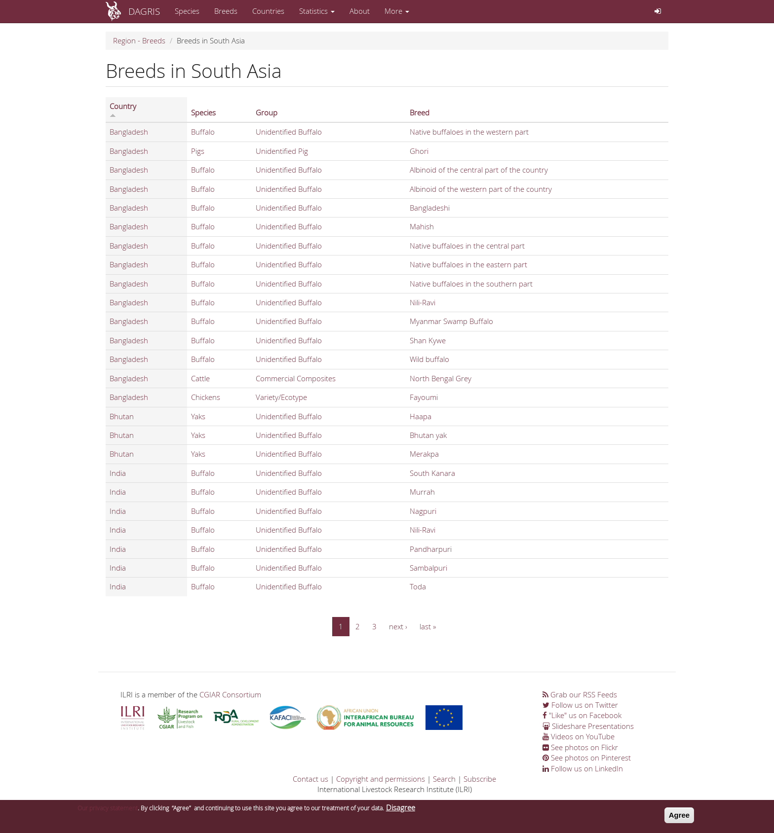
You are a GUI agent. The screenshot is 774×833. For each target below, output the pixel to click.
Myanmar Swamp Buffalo (451, 321)
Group (266, 112)
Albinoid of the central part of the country (479, 170)
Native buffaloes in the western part (469, 132)
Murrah (422, 492)
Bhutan (122, 416)
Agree (679, 818)
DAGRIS (144, 11)
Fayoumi (424, 397)
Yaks (198, 416)
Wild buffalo (429, 359)
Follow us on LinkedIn (582, 768)
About (359, 11)
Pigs (197, 151)
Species (187, 11)
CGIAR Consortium (230, 694)
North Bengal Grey (440, 378)
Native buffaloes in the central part (467, 246)
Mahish (422, 226)
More (397, 11)
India (118, 473)
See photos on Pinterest (586, 757)
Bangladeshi (430, 208)
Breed (419, 112)
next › (398, 626)
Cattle (200, 378)
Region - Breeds (139, 40)
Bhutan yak (428, 435)
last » (428, 626)
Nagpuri (423, 511)
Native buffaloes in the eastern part (468, 264)
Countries (268, 11)
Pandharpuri (431, 549)
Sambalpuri (428, 568)
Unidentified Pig (282, 151)
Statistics (317, 11)
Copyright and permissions (380, 779)
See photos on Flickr (580, 747)
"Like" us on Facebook (581, 715)
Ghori (419, 151)
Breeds (225, 11)
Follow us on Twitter (580, 705)
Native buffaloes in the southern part (471, 284)
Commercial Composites (296, 378)
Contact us (310, 779)
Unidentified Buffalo (289, 132)
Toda (418, 586)
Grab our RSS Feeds (579, 694)
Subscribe (480, 779)
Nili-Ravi (422, 302)
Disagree (400, 810)
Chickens (205, 397)
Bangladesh (129, 132)
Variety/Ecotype (281, 397)
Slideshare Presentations (588, 726)
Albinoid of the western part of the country (481, 189)
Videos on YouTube (578, 736)
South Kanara (432, 473)
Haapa (420, 416)
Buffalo (203, 132)
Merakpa (424, 454)
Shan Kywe (428, 340)
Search (444, 779)
